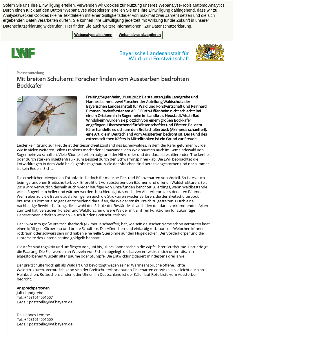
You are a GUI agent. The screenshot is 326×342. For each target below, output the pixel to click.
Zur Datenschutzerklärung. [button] (168, 26)
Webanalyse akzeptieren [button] (140, 35)
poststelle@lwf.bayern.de (50, 302)
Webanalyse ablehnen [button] (93, 35)
